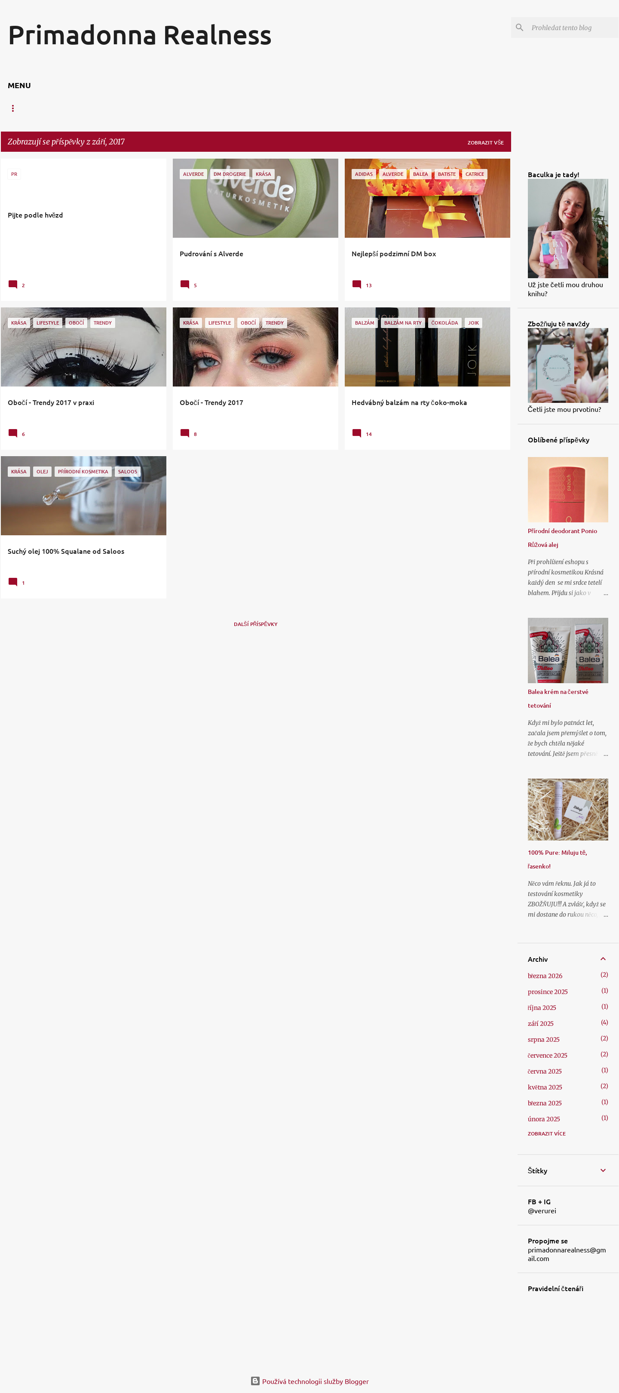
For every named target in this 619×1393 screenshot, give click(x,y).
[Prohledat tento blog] (573, 27)
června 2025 (545, 1071)
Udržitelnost (438, 108)
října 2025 (542, 1008)
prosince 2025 (548, 992)
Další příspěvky (256, 624)
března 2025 (545, 1103)
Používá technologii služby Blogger (309, 1381)
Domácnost (211, 108)
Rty (66, 108)
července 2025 (547, 1055)
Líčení (166, 108)
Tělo (96, 108)
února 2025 (544, 1119)
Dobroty (259, 108)
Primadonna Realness (140, 34)
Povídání (387, 108)
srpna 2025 (544, 1039)
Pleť (36, 108)
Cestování (340, 108)
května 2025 (545, 1087)
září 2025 (541, 1024)
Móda (299, 108)
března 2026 (545, 976)
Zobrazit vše (486, 142)
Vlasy (130, 108)
